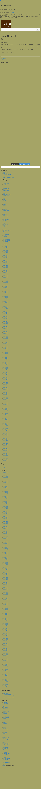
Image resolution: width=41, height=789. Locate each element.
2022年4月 (5, 303)
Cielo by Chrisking (7, 194)
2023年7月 (5, 286)
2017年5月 (5, 374)
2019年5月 (5, 344)
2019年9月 (5, 339)
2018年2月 (5, 363)
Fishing (4, 198)
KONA (4, 208)
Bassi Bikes (5, 186)
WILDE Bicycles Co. (7, 230)
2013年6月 (5, 433)
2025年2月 (5, 262)
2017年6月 (5, 373)
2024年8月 (5, 270)
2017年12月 (5, 366)
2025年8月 (5, 255)
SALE (4, 218)
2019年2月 (5, 348)
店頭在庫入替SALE (7, 174)
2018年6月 (5, 358)
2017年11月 (5, 367)
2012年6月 (5, 448)
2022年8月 (5, 298)
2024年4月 (5, 275)
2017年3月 (5, 377)
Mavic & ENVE (6, 210)
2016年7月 (5, 387)
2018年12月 (5, 351)
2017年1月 (5, 379)
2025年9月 (5, 254)
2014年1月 (5, 424)
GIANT (4, 200)
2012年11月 (5, 441)
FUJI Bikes (5, 173)
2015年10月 (5, 398)
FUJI (4, 199)
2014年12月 (5, 410)
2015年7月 (5, 402)
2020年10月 (5, 324)
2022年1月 (5, 307)
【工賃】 (5, 184)
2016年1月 (5, 394)
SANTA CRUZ (6, 220)
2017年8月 (5, 371)
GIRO (4, 201)
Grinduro (5, 203)
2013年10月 (5, 428)
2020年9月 (5, 326)
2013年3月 (5, 437)
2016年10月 (5, 383)
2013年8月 (5, 430)
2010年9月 (5, 460)
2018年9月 (5, 354)
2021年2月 (5, 319)
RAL (4, 215)
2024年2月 (5, 277)
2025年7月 (5, 256)
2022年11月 (5, 296)
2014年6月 (5, 418)
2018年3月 (5, 362)
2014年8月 (5, 415)
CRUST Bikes (6, 195)
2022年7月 (5, 300)
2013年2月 (5, 438)
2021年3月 (5, 318)
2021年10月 (5, 310)
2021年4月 (5, 317)
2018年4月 (5, 361)
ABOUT (4, 1)
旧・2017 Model (6, 238)
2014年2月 (5, 423)
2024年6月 (5, 272)
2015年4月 (5, 405)
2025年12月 (5, 250)
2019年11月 (5, 337)
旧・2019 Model (6, 240)
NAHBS (4, 213)
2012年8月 (5, 445)
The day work (3, 58)
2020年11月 (5, 323)
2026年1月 (5, 249)
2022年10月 (5, 297)
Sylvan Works (6, 226)
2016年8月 (5, 385)
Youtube (5, 231)
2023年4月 (5, 290)
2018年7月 (5, 357)
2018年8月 (5, 356)
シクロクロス (6, 234)
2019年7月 (5, 342)
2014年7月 (5, 417)
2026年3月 (5, 246)
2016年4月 (5, 390)
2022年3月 (5, 305)
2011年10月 (5, 458)
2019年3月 (5, 347)
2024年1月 (5, 278)
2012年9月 (5, 444)
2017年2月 (5, 378)
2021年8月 (5, 312)
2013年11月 (5, 427)
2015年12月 (5, 395)
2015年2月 (5, 408)
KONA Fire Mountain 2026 (8, 177)
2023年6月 (5, 287)
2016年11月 (5, 382)
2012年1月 (5, 454)
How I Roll (5, 204)
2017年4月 (5, 376)
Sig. (4, 221)
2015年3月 (5, 407)
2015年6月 (5, 403)
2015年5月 (5, 404)
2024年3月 (5, 276)
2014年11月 (5, 412)
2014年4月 (5, 420)
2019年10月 (5, 338)
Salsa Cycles (6, 219)
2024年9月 (5, 268)
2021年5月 (5, 316)
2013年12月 (5, 425)
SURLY (4, 225)
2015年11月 (5, 397)
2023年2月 (5, 292)
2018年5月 (5, 359)
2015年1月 (5, 409)
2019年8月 (5, 341)
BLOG (2, 32)
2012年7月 (5, 446)
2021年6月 (5, 315)
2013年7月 (5, 432)
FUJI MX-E (5, 172)
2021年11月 (5, 308)
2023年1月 (5, 293)
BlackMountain (6, 188)
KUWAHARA (5, 209)
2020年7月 (5, 328)
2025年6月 (5, 257)
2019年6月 (5, 343)
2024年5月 (5, 273)
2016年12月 (5, 380)
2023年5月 (5, 288)
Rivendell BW (6, 216)
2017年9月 (5, 369)
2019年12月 (5, 336)
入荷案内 (5, 236)
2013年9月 (5, 429)
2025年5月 (5, 258)
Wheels (2, 59)
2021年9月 (5, 311)
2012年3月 (5, 451)
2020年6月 (5, 329)
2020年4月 (5, 332)
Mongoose (5, 211)
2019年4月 (5, 346)
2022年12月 (5, 295)
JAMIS (4, 206)
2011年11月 (5, 456)
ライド (4, 235)
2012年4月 (5, 450)
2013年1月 (5, 439)
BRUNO (5, 193)
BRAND (5, 191)
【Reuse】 (5, 702)
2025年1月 (5, 263)
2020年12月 (5, 322)
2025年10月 (5, 252)
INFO (4, 205)
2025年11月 (5, 251)
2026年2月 (5, 247)
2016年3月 (5, 392)
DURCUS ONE (6, 196)
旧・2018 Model (6, 239)
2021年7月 (5, 313)
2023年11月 (5, 281)
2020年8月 (5, 327)
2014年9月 (5, 414)
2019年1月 (5, 349)
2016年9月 (5, 384)
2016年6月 (5, 388)
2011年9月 (5, 459)
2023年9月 (5, 283)
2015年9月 (5, 399)
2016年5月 (5, 389)
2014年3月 (5, 422)
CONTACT (5, 3)
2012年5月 (5, 449)
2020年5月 (5, 331)
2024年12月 (5, 265)
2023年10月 (5, 282)
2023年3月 (5, 291)
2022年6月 (5, 301)
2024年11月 (5, 266)
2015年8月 (5, 400)
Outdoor (5, 214)
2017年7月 (5, 372)
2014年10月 (5, 413)
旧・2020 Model (6, 241)
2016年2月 (5, 393)
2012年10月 (5, 443)
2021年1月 (5, 321)
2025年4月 (5, 260)
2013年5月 (5, 434)
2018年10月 (5, 353)
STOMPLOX (5, 224)
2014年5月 (5, 419)
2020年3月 (5, 333)
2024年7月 (5, 271)
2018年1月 (5, 364)
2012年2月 (5, 453)
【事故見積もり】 (6, 183)
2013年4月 (5, 435)
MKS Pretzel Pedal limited (8, 176)
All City (4, 185)
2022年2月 (5, 306)
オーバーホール (6, 233)
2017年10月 (5, 368)
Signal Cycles (6, 223)
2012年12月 (5, 440)
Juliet (9, 764)
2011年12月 (5, 455)
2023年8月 (5, 285)
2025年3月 (5, 261)
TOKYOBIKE (6, 228)
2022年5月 (5, 302)
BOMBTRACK (6, 190)
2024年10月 (5, 267)
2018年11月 (5, 352)
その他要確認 (11, 12)
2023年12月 (5, 280)
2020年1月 (5, 334)
